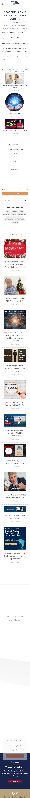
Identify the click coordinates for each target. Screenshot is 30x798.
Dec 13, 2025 (15, 270)
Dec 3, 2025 (15, 304)
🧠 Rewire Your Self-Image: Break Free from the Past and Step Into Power (15, 556)
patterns (9, 217)
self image (15, 222)
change (21, 211)
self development (19, 219)
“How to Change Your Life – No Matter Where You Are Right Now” (15, 368)
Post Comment (15, 193)
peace (15, 217)
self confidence (9, 219)
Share (15, 22)
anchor (8, 211)
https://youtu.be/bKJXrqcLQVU (10, 38)
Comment (15, 170)
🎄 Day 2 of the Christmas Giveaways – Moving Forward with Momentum (15, 264)
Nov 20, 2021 (15, 116)
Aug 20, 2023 (14, 90)
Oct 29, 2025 (15, 344)
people (21, 217)
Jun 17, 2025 (15, 562)
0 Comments (22, 28)
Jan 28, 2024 (15, 134)
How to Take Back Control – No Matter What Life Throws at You (15, 433)
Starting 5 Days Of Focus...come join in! (15, 15)
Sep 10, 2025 (15, 408)
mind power (6, 214)
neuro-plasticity (22, 214)
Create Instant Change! (15, 113)
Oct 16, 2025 (15, 374)
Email (15, 162)
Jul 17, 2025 (15, 467)
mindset (14, 214)
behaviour (14, 211)
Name (15, 154)
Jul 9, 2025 (15, 501)
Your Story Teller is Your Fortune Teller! (15, 131)
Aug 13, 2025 (15, 439)
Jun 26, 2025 (15, 521)
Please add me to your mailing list (16, 190)
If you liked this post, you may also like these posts (15, 70)
